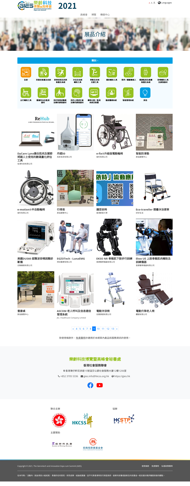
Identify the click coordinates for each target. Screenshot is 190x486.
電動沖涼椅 (103, 315)
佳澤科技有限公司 (24, 168)
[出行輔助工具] (25, 97)
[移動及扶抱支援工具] (94, 76)
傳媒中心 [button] (105, 14)
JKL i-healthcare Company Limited (71, 322)
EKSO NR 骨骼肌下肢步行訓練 (114, 263)
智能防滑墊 (142, 158)
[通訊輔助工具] (111, 75)
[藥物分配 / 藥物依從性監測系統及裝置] (94, 98)
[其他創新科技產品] (145, 97)
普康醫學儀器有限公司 (105, 266)
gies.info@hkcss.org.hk (96, 380)
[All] (25, 75)
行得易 (61, 214)
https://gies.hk (122, 380)
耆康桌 (21, 315)
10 (98, 333)
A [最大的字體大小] (154, 2)
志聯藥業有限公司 (24, 270)
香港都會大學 (101, 217)
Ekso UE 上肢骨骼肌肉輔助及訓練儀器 (153, 264)
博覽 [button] (93, 14)
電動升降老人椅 (145, 315)
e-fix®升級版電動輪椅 (109, 158)
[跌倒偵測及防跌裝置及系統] (60, 76)
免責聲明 (155, 470)
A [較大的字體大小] (151, 2)
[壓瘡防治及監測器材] (43, 98)
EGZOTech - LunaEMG (71, 263)
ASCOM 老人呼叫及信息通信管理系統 (74, 317)
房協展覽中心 (141, 161)
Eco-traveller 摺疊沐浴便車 (152, 214)
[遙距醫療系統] (111, 97)
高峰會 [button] (83, 14)
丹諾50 (61, 158)
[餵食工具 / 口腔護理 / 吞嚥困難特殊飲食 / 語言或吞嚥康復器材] (163, 76)
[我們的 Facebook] (90, 390)
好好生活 (139, 217)
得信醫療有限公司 (64, 266)
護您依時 (101, 214)
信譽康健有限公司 (103, 319)
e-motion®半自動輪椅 (31, 214)
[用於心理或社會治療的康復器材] (77, 98)
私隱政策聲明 (167, 470)
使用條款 (145, 470)
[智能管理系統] (128, 97)
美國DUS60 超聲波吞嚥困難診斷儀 (35, 264)
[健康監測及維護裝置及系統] (145, 76)
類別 (95, 60)
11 (103, 333)
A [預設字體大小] (149, 3)
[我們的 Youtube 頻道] (99, 390)
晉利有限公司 (101, 161)
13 (112, 333)
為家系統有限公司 (64, 161)
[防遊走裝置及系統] (43, 75)
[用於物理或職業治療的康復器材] (60, 98)
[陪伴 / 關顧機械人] (128, 75)
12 (108, 333)
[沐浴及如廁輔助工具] (77, 76)
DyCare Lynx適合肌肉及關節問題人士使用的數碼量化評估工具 (34, 161)
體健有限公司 (141, 319)
